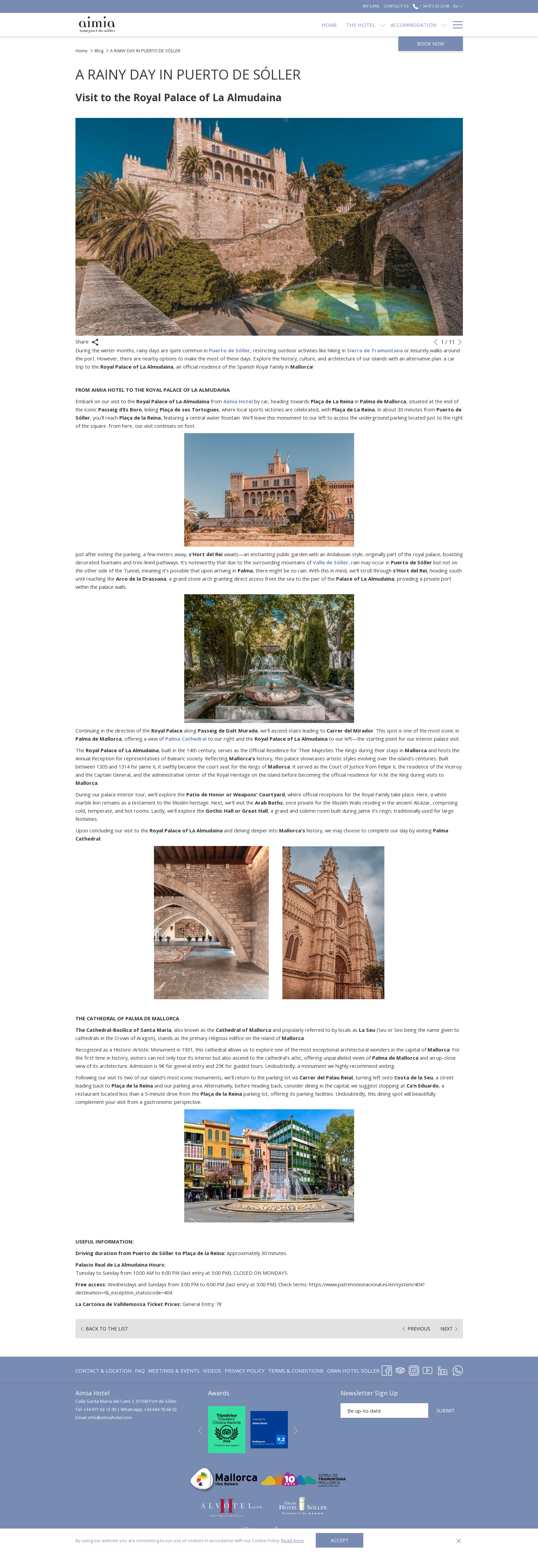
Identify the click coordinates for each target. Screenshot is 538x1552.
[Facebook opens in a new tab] (387, 1369)
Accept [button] (340, 1540)
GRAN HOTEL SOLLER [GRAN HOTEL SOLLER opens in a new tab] (353, 1371)
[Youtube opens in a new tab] (427, 1369)
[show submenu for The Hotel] (281, 24)
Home (81, 51)
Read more (292, 1540)
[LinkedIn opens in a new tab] (442, 1369)
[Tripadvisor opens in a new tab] (400, 1369)
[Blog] (435, 24)
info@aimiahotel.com (110, 1417)
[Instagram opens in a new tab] (414, 1369)
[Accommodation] (312, 24)
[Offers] (410, 24)
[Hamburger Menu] (455, 24)
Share (87, 342)
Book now (430, 43)
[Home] (227, 24)
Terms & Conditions (296, 1370)
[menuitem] (104, 1370)
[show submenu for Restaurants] (394, 24)
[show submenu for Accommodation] (343, 24)
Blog (98, 51)
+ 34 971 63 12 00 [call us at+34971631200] (431, 6)
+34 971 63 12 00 (100, 1409)
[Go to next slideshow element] (460, 342)
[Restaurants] (368, 24)
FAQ (140, 1370)
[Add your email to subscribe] (384, 1410)
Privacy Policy (245, 1370)
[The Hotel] (259, 24)
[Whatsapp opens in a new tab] (458, 1369)
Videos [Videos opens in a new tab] (212, 1371)
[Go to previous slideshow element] (436, 342)
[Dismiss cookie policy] (458, 1540)
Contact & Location (103, 1370)
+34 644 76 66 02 (160, 1409)
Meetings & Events (173, 1370)
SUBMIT (445, 1410)
